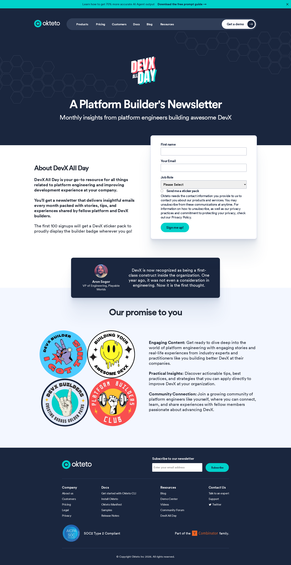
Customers (119, 24)
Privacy (66, 515)
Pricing (100, 24)
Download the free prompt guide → (182, 4)
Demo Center (169, 499)
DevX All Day (168, 515)
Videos (164, 504)
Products (82, 24)
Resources (167, 24)
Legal (65, 510)
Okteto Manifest (111, 504)
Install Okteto (109, 499)
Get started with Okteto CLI (118, 493)
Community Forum (172, 510)
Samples (106, 510)
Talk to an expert (219, 493)
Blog (150, 24)
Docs (136, 24)
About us (67, 493)
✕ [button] (287, 3)
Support (214, 499)
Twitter (216, 504)
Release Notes (110, 515)
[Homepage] (77, 464)
